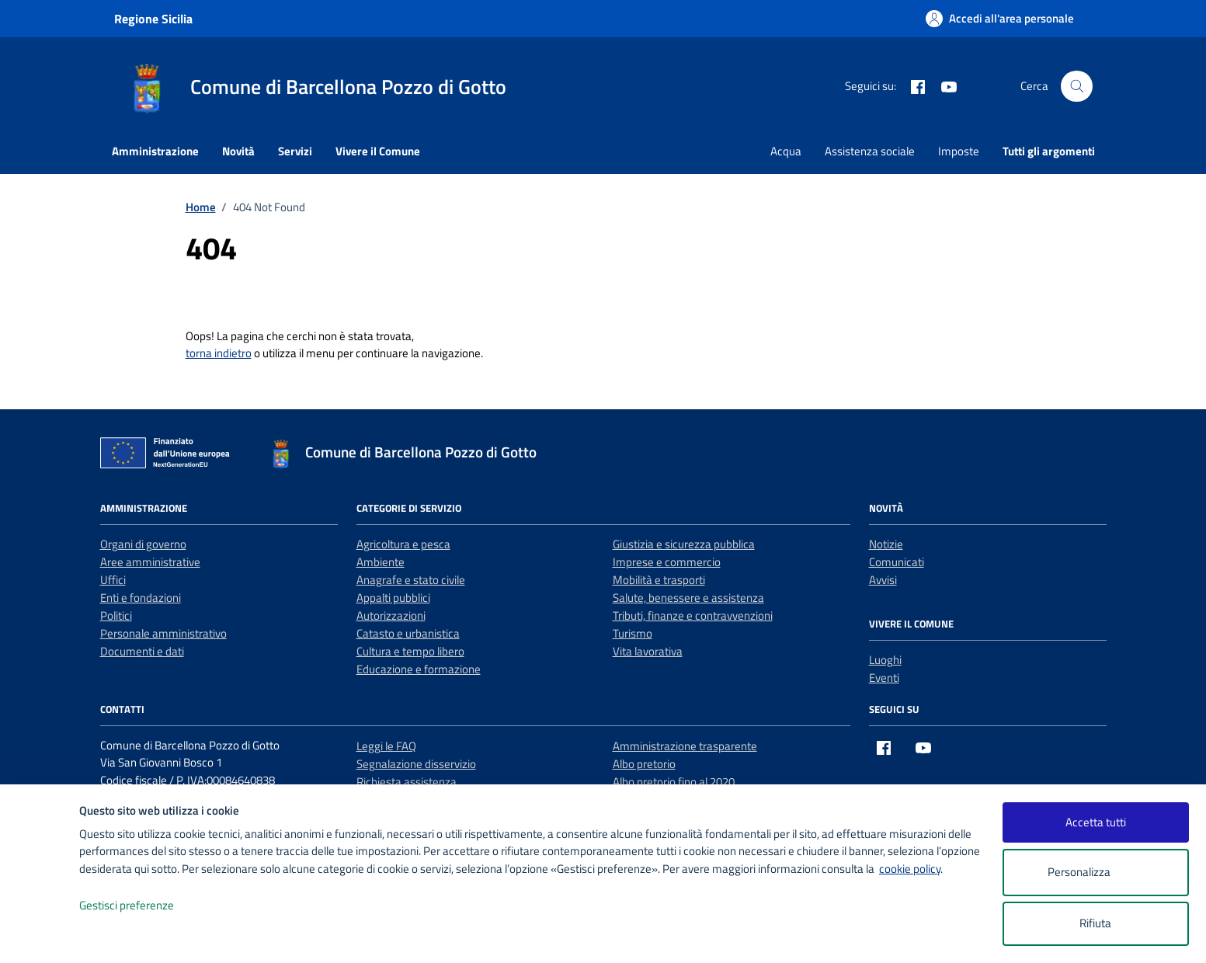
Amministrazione (155, 151)
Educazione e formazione (418, 669)
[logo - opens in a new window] (40, 935)
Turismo (632, 633)
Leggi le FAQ (386, 746)
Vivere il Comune (377, 151)
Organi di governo (143, 544)
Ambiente (380, 562)
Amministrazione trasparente (685, 746)
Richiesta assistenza (406, 782)
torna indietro (219, 353)
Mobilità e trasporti (659, 580)
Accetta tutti (1095, 822)
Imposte (958, 151)
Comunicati (896, 562)
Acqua (785, 151)
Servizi (295, 151)
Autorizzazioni (391, 615)
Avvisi (883, 580)
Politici (116, 615)
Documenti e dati (142, 651)
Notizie (886, 544)
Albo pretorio (644, 764)
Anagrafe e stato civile (410, 580)
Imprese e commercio (667, 562)
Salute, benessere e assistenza (688, 598)
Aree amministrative (150, 562)
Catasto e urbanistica (408, 633)
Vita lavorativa (648, 651)
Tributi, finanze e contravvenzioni (693, 615)
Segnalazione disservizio (416, 764)
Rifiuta (1095, 923)
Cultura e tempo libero (410, 651)
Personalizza (1095, 872)
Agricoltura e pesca (403, 544)
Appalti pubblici (393, 598)
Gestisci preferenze (143, 905)
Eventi (884, 678)
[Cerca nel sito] (1076, 86)
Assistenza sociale (870, 151)
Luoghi (885, 660)
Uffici (113, 580)
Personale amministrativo (163, 633)
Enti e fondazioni (140, 598)
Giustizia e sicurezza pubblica (684, 544)
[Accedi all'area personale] (1000, 18)
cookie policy (909, 869)
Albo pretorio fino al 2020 (674, 782)
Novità (238, 151)
